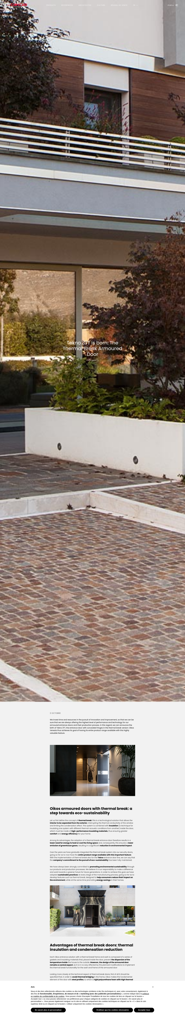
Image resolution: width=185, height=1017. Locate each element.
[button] (153, 987)
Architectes (85, 5)
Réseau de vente (119, 5)
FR (134, 5)
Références (67, 5)
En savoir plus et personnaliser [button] (48, 1010)
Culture (101, 5)
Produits (51, 5)
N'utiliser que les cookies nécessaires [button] (112, 1010)
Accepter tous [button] (144, 1010)
